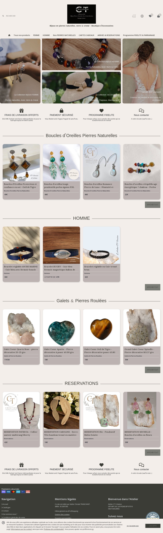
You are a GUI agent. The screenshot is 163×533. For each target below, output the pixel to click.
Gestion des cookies (62, 514)
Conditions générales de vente (13, 517)
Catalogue (6, 507)
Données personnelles (63, 518)
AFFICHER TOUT (152, 205)
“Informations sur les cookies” (21, 529)
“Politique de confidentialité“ (54, 529)
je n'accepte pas (133, 526)
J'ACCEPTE (153, 526)
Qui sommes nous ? (9, 514)
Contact (5, 511)
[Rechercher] (3, 16)
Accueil (5, 504)
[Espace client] (142, 16)
